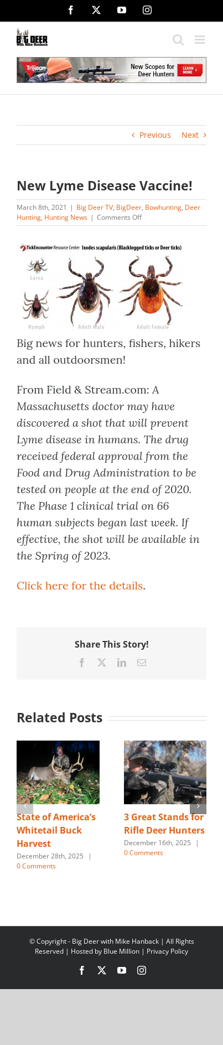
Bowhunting (163, 207)
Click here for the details (80, 585)
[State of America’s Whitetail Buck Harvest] (58, 746)
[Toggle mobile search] (178, 39)
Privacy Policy (167, 951)
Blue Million (121, 951)
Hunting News (65, 217)
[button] (25, 806)
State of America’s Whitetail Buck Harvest (56, 830)
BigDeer (129, 207)
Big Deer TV (94, 207)
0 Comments (36, 866)
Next (190, 135)
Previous (155, 135)
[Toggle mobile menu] (200, 39)
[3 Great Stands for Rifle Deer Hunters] (165, 746)
